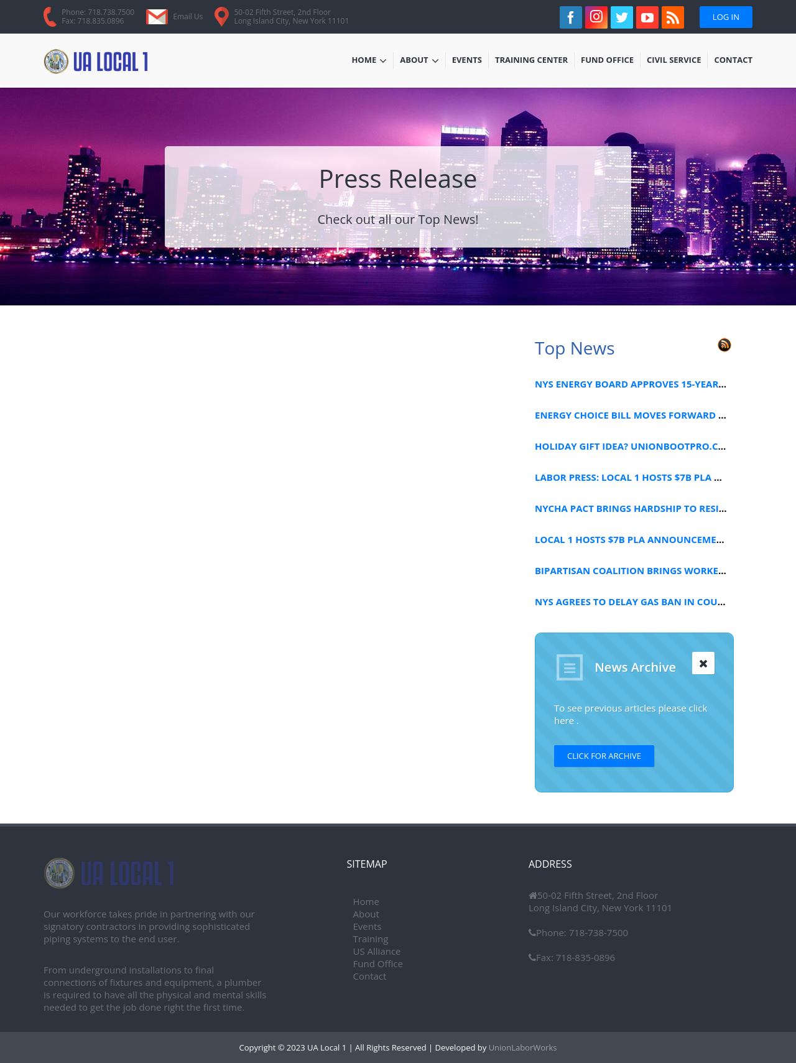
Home (369, 61)
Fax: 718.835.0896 (93, 21)
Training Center (531, 61)
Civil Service (674, 61)
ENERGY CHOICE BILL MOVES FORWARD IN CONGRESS (657, 415)
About (419, 61)
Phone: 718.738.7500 (98, 12)
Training (371, 938)
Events (470, 61)
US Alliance (377, 951)
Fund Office (607, 61)
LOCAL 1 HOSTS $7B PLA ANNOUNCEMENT (632, 539)
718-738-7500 (597, 932)
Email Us (188, 16)
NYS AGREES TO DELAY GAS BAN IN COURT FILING (648, 601)
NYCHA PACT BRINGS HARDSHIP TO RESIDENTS (642, 508)
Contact (733, 61)
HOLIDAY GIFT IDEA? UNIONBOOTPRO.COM (634, 446)
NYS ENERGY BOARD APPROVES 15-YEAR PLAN (640, 384)
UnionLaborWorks (521, 1047)
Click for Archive (604, 755)
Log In (726, 16)
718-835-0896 (584, 957)
